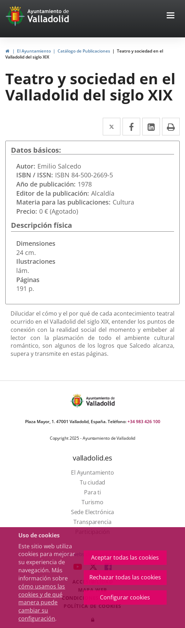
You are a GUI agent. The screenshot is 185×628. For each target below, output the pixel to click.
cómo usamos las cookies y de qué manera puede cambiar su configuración (41, 602)
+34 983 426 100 (143, 422)
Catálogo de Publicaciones (84, 51)
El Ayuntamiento (34, 51)
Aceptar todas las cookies (125, 557)
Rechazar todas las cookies (125, 577)
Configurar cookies (125, 597)
